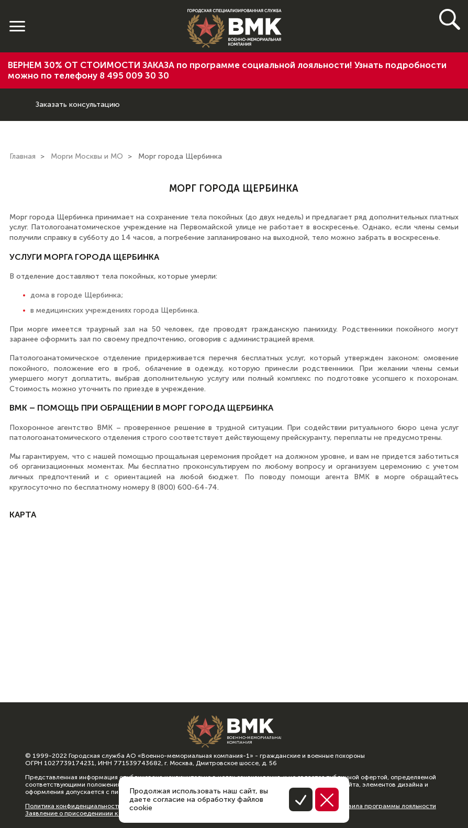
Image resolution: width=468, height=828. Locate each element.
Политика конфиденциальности (73, 806)
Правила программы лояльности (386, 806)
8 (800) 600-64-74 (17, 96)
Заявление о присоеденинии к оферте (83, 813)
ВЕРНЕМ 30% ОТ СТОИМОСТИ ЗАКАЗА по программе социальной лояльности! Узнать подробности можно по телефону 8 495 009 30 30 (227, 70)
